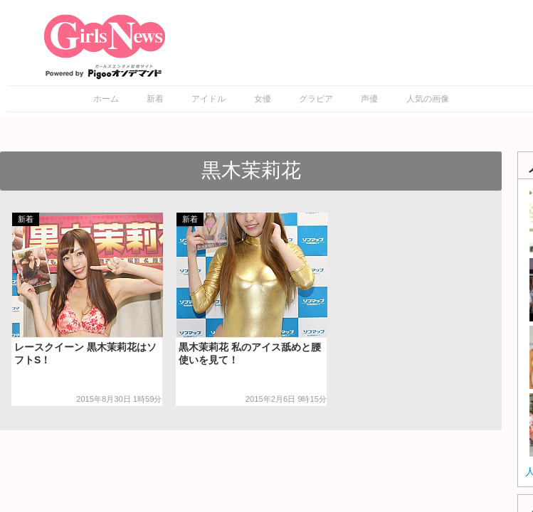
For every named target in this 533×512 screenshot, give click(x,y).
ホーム (106, 99)
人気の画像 (427, 99)
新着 (155, 99)
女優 (262, 99)
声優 (369, 99)
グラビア (316, 99)
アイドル (208, 99)
